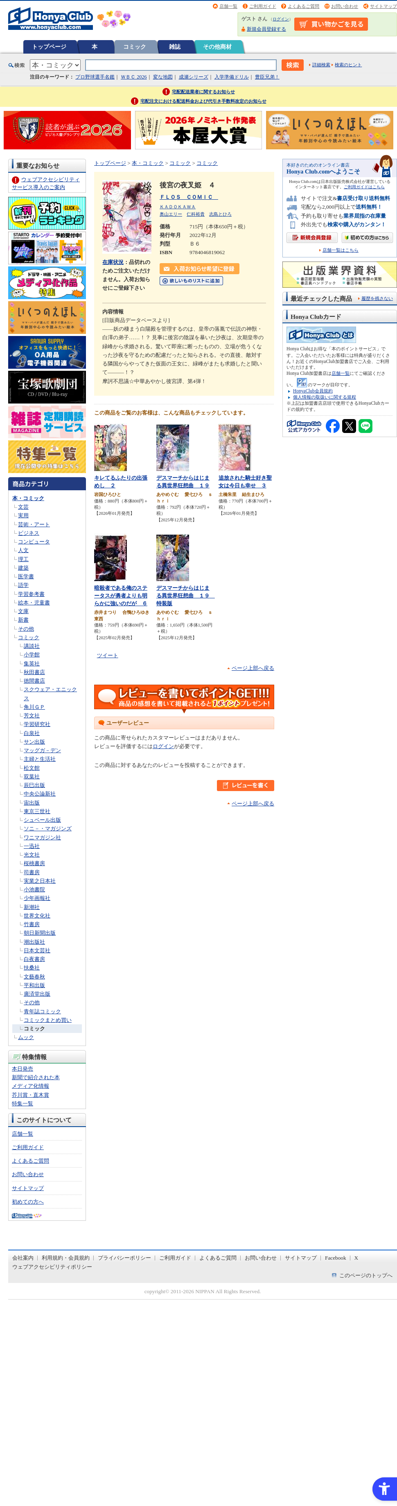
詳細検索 (321, 64)
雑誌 (174, 46)
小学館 (32, 655)
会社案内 (23, 1258)
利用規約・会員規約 (66, 1258)
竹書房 (32, 924)
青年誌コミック (42, 1011)
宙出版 (32, 803)
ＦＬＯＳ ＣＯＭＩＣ (189, 197)
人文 (23, 550)
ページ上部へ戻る (253, 668)
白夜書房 (34, 959)
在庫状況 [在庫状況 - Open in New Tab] (113, 262)
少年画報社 (37, 898)
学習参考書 (31, 594)
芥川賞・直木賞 (30, 1095)
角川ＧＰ (34, 707)
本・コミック (28, 498)
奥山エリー (171, 214)
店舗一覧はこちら (341, 250)
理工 (23, 559)
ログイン (281, 19)
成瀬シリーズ (193, 77)
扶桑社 (32, 968)
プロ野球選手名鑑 (95, 77)
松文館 (32, 768)
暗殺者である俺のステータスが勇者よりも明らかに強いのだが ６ (120, 595)
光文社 (32, 855)
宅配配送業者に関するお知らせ (203, 91)
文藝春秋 (34, 977)
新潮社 (32, 907)
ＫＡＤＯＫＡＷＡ (178, 206)
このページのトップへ (365, 1275)
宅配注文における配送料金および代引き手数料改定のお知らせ (203, 101)
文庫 (23, 611)
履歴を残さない (377, 298)
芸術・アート (34, 524)
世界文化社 (37, 916)
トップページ (49, 46)
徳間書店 (34, 681)
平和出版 (34, 985)
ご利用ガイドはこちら (364, 187)
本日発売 (22, 1069)
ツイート (107, 655)
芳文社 (32, 715)
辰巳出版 (34, 785)
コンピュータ (34, 542)
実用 (23, 515)
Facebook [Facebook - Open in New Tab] (335, 1258)
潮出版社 (34, 942)
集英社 (32, 664)
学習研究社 (37, 724)
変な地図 (163, 77)
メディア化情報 (30, 1086)
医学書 (26, 576)
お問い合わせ (344, 6)
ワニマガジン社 (42, 837)
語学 (23, 585)
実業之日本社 (40, 881)
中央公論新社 (40, 794)
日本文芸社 (37, 950)
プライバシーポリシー (124, 1258)
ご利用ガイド (262, 6)
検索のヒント (348, 64)
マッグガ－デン (42, 750)
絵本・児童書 (34, 603)
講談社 (32, 646)
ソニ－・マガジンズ (48, 828)
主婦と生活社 (40, 759)
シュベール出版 (42, 820)
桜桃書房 (34, 863)
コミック (134, 46)
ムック (26, 1037)
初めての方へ (28, 1202)
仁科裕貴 (196, 214)
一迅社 (32, 846)
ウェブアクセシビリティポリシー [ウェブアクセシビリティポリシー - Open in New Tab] (52, 1267)
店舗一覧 (228, 6)
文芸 (23, 507)
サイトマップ (383, 6)
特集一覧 (22, 1103)
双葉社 (32, 776)
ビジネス (28, 533)
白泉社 (32, 733)
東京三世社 (37, 811)
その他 (26, 629)
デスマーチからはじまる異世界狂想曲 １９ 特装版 (185, 595)
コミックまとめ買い (48, 1020)
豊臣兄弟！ (267, 77)
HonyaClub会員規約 (313, 390)
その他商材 (217, 46)
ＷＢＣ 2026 (134, 77)
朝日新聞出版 (40, 933)
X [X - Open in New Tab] (356, 1258)
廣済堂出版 (37, 994)
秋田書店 (34, 672)
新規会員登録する (266, 29)
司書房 (32, 872)
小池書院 (34, 889)
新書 (23, 620)
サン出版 (34, 742)
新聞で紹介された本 (36, 1077)
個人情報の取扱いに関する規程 (324, 397)
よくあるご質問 (303, 6)
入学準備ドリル (231, 77)
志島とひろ (220, 214)
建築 (23, 568)
